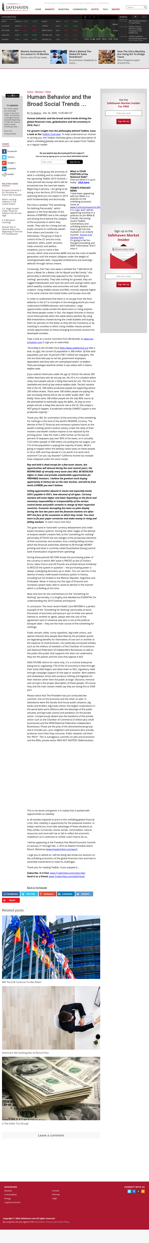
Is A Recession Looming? (8, 221)
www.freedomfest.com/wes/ (62, 849)
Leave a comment (51, 1135)
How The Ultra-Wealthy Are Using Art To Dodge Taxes (131, 54)
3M (94, 17)
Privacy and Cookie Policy (57, 1221)
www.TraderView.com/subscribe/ (67, 873)
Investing (63, 9)
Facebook (9, 151)
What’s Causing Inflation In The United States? (9, 201)
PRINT (9, 900)
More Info (8, 131)
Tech (105, 9)
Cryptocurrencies (12, 1202)
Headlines (123, 17)
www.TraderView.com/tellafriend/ (67, 876)
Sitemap (56, 1194)
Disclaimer (40, 1221)
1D (85, 17)
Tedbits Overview (51, 134)
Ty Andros (35, 113)
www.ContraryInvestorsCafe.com (87, 207)
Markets (49, 9)
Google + (9, 162)
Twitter (8, 157)
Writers (116, 9)
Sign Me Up (123, 121)
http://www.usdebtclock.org (74, 347)
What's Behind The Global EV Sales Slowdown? (80, 54)
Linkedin (9, 168)
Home (38, 9)
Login (54, 1198)
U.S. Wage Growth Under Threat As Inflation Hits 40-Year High (12, 212)
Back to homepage (37, 887)
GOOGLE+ (47, 894)
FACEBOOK (10, 894)
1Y (98, 17)
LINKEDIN (65, 894)
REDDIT (83, 894)
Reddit (8, 174)
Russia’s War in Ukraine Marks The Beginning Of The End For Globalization (12, 230)
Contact (55, 1190)
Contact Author (10, 134)
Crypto (95, 9)
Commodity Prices (9, 17)
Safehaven (10, 1187)
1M (89, 17)
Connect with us (134, 1187)
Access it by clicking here (81, 236)
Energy (7, 1198)
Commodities (80, 9)
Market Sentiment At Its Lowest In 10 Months (35, 53)
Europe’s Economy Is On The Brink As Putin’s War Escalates (12, 192)
